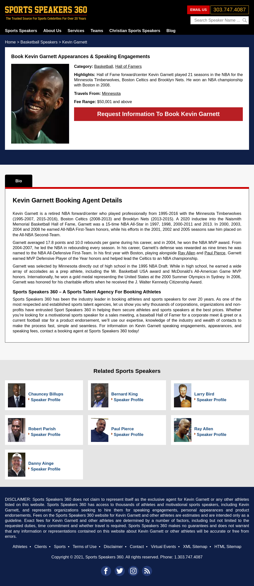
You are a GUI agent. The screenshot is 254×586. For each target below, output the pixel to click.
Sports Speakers (21, 30)
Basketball (103, 66)
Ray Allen (186, 253)
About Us (52, 30)
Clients (40, 546)
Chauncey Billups (45, 394)
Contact (137, 546)
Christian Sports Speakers (134, 30)
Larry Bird (204, 394)
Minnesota (111, 93)
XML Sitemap (195, 546)
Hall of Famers (128, 66)
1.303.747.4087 (188, 557)
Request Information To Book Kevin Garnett (158, 114)
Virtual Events (163, 546)
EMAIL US (198, 10)
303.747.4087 (229, 10)
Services (76, 30)
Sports (60, 546)
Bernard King (124, 394)
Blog (171, 30)
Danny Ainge (41, 463)
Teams (96, 30)
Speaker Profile (45, 399)
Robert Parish (42, 429)
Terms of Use (84, 546)
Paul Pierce (215, 253)
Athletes (20, 546)
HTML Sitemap (228, 546)
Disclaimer (113, 546)
